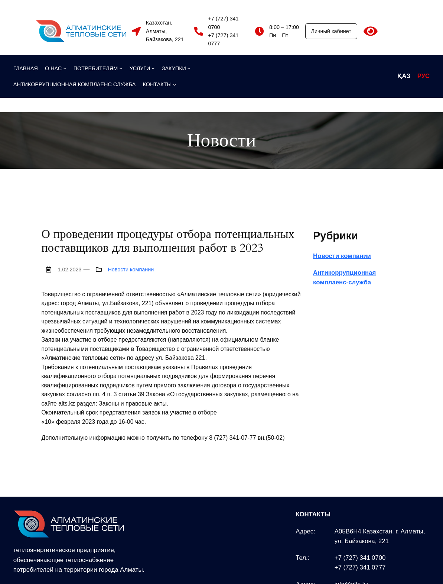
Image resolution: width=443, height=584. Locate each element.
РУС (423, 76)
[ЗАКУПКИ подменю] (176, 68)
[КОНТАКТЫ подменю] (159, 84)
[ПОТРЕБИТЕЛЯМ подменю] (98, 68)
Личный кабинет (331, 31)
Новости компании (131, 269)
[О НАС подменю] (55, 68)
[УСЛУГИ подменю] (142, 68)
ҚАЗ (403, 76)
